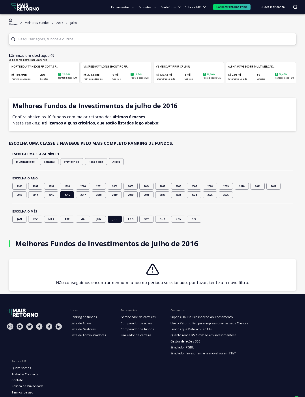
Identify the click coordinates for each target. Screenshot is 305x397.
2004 (146, 186)
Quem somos (266, 317)
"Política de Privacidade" (222, 380)
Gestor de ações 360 (182, 341)
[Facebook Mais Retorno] (39, 326)
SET (146, 219)
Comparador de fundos (134, 329)
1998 (51, 186)
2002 (115, 186)
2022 (162, 195)
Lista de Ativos (80, 323)
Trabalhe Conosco (269, 323)
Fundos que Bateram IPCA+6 (188, 329)
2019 (115, 195)
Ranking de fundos (83, 317)
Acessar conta (273, 7)
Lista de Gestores (83, 329)
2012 (273, 186)
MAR (51, 219)
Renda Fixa (89, 161)
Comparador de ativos (134, 323)
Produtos (149, 7)
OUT (162, 219)
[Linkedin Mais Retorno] (58, 326)
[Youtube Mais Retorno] (20, 326)
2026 (226, 195)
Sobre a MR (196, 7)
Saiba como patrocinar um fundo (25, 59)
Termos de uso (267, 341)
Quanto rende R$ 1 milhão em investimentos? (199, 335)
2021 (146, 195)
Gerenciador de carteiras (136, 317)
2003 (130, 186)
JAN (19, 219)
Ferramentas (124, 7)
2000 (83, 186)
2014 (35, 195)
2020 (130, 195)
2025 (210, 195)
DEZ (194, 219)
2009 (226, 186)
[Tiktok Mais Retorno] (49, 326)
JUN (99, 219)
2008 (210, 186)
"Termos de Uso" (194, 380)
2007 (194, 186)
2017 (83, 195)
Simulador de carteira (133, 335)
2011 (257, 186)
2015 (51, 195)
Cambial (46, 161)
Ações (108, 161)
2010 (242, 186)
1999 (67, 186)
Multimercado (24, 161)
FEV (35, 219)
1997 (35, 186)
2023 (178, 195)
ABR (67, 219)
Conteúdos (172, 7)
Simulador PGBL (179, 347)
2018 (99, 195)
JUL (115, 219)
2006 (178, 186)
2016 (67, 194)
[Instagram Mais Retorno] (10, 326)
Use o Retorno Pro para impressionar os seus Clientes (205, 323)
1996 (19, 186)
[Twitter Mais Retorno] (29, 326)
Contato (262, 329)
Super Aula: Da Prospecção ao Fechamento (198, 317)
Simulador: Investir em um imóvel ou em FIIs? (199, 353)
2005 (162, 186)
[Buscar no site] (295, 7)
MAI (83, 219)
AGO (130, 219)
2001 (99, 186)
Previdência (66, 161)
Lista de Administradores (87, 335)
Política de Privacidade (272, 335)
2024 (194, 195)
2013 (19, 195)
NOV (178, 219)
